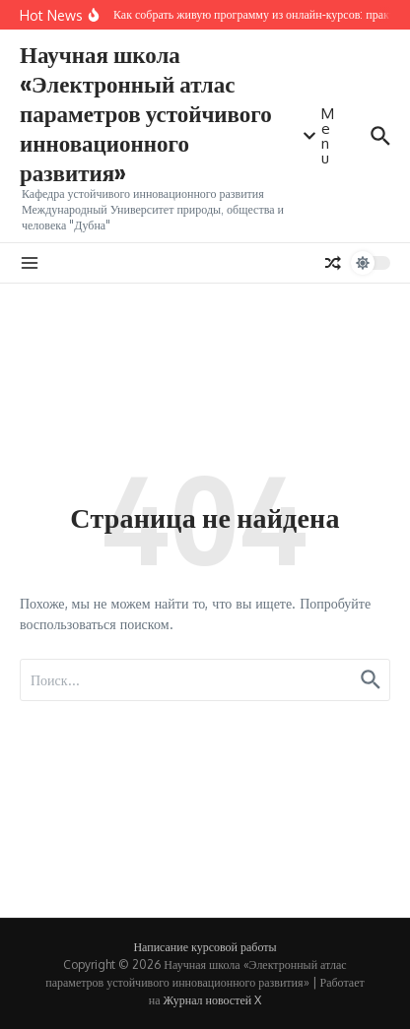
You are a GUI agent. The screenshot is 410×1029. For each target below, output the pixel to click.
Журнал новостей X (213, 1000)
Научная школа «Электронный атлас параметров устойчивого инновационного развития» (146, 112)
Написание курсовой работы (204, 946)
